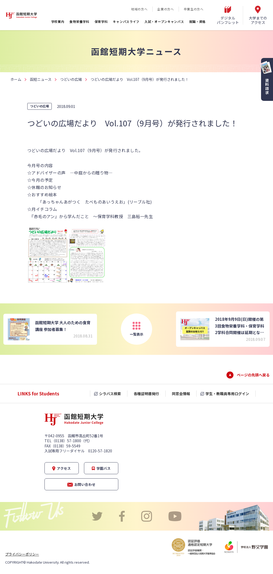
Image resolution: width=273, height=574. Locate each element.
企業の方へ (165, 9)
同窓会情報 (181, 393)
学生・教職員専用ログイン (227, 393)
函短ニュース (40, 79)
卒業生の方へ (194, 9)
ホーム (15, 79)
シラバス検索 (110, 393)
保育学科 (101, 21)
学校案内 (57, 21)
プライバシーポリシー (22, 554)
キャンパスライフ (126, 21)
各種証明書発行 (146, 393)
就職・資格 (197, 21)
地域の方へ (139, 9)
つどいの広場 (71, 79)
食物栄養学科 (79, 21)
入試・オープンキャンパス (164, 21)
